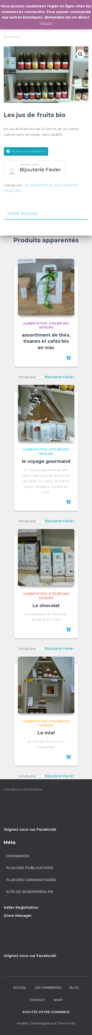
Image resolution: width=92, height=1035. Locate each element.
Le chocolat (46, 605)
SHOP (58, 1000)
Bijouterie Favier (40, 170)
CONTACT (37, 1000)
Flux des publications (29, 868)
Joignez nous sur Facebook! (30, 829)
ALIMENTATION (39, 185)
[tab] (46, 214)
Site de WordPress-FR (29, 891)
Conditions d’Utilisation (23, 789)
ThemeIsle (67, 1023)
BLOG (74, 987)
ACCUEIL (19, 987)
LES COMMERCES (48, 987)
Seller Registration (21, 907)
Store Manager (18, 915)
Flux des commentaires (31, 880)
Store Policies (22, 213)
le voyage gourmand (46, 461)
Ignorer (46, 23)
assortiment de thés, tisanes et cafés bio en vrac (46, 341)
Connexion (17, 856)
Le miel (46, 733)
